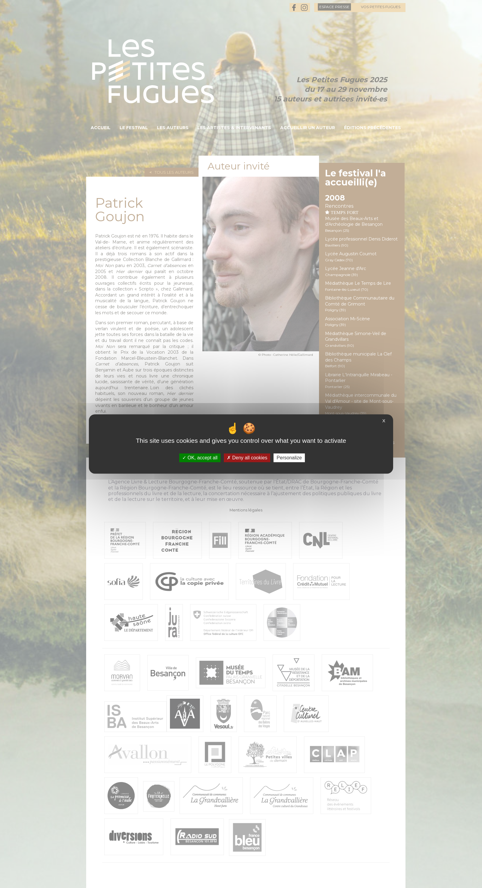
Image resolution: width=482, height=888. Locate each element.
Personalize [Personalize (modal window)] (289, 457)
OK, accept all (200, 457)
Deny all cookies (247, 457)
